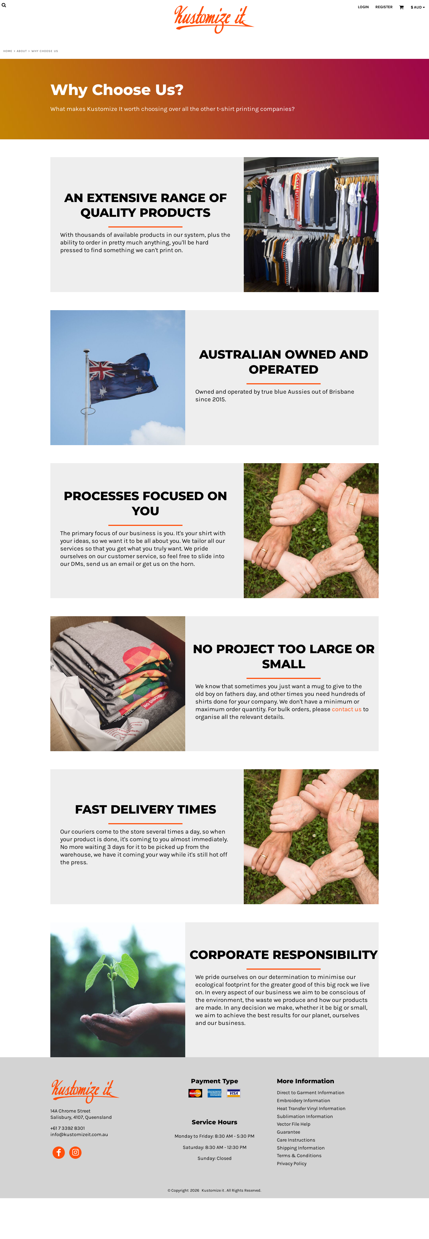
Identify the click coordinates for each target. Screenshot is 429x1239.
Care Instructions (296, 1140)
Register (384, 7)
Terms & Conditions (299, 1156)
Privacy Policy (291, 1163)
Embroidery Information (303, 1100)
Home (7, 51)
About (22, 51)
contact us (347, 709)
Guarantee (288, 1132)
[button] (86, 1091)
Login (363, 7)
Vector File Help (293, 1124)
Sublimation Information (305, 1116)
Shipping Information (301, 1148)
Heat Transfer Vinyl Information (311, 1108)
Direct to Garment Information (310, 1093)
